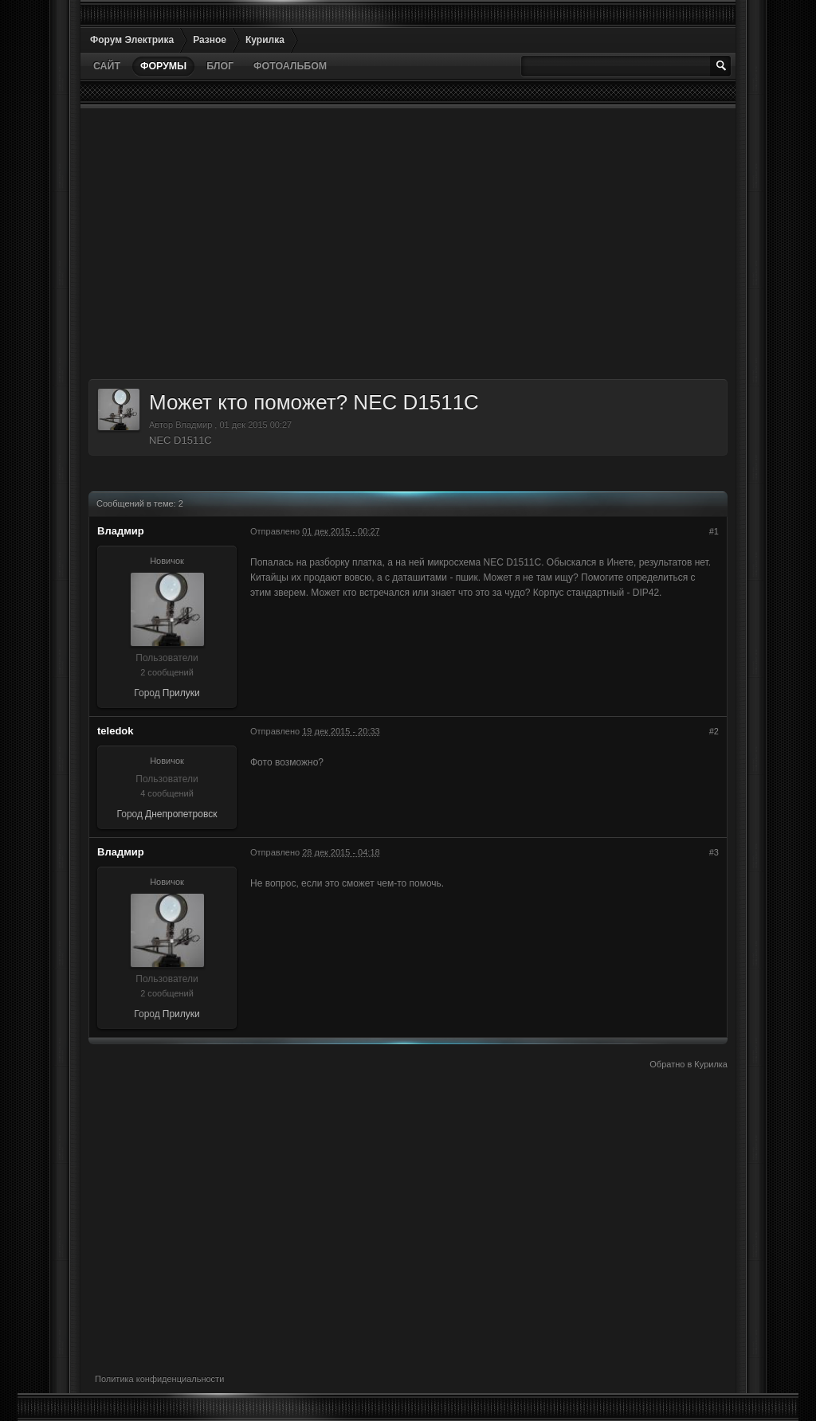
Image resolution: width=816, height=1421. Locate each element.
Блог (219, 66)
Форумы (163, 66)
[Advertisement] (408, 243)
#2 (714, 731)
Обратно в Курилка (688, 1064)
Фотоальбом (290, 66)
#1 (714, 531)
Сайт (106, 66)
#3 (714, 852)
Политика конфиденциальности (159, 1379)
